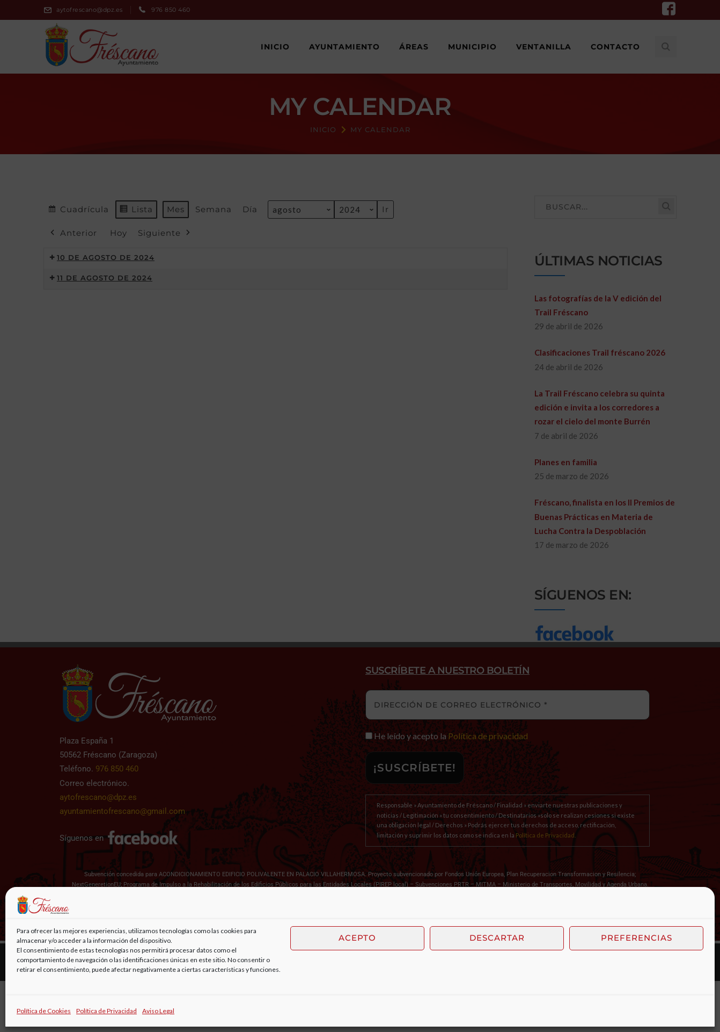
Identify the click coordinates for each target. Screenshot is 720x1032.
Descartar (497, 938)
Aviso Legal (158, 1011)
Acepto (357, 938)
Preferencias (636, 938)
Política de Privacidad (106, 1011)
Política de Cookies (44, 1011)
